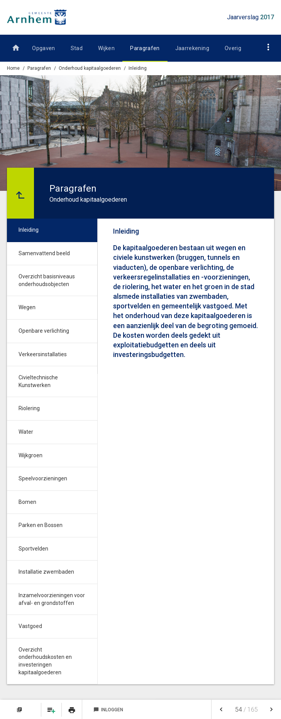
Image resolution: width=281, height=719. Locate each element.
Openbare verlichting (44, 331)
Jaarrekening (192, 48)
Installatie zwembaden (46, 572)
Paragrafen (145, 48)
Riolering (29, 408)
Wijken (106, 48)
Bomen (27, 502)
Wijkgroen (30, 455)
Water (26, 432)
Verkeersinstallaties (43, 354)
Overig (233, 48)
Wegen (27, 307)
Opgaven (43, 48)
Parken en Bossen (41, 525)
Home (13, 68)
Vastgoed (30, 626)
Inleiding (138, 68)
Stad (77, 48)
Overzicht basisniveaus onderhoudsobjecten (47, 280)
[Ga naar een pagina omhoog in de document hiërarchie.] (20, 193)
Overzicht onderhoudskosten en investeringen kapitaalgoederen (45, 661)
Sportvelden (33, 549)
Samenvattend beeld (44, 253)
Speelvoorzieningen (43, 478)
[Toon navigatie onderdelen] (268, 47)
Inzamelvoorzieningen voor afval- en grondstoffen (52, 599)
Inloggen (108, 710)
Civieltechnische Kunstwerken (38, 381)
